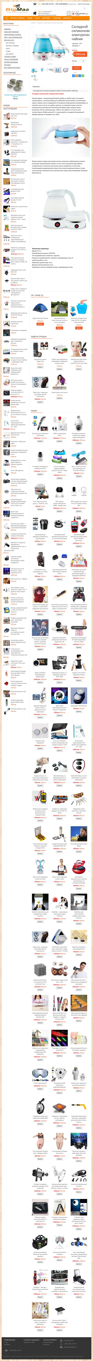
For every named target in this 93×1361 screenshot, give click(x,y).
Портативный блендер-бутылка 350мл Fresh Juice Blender (18, 673)
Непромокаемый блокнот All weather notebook (79, 1049)
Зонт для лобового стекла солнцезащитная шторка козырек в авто (60, 743)
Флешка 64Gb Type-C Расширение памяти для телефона (19, 280)
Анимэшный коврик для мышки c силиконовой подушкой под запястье (40, 606)
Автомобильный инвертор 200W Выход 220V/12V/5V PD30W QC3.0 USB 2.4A (18, 502)
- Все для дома (9, 43)
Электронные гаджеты (12, 34)
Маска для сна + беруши (19, 579)
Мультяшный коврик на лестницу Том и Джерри (79, 1014)
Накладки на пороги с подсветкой (59, 1049)
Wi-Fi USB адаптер (17, 470)
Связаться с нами (29, 1342)
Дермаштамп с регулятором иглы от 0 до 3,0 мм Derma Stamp (18, 412)
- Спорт (7, 51)
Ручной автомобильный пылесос (79, 1185)
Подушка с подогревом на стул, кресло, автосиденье (59, 1118)
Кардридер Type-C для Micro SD (18, 271)
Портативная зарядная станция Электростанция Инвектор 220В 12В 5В (19, 481)
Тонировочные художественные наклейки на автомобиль (59, 1289)
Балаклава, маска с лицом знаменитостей (18, 641)
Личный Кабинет (48, 1342)
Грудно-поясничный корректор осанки (78, 674)
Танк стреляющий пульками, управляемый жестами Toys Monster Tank (79, 1255)
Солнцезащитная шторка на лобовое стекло (19, 350)
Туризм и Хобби (10, 56)
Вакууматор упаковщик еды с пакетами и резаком (18, 341)
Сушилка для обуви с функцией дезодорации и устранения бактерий (18, 525)
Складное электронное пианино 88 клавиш (18, 535)
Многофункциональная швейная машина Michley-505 (40, 1015)
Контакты (7, 1344)
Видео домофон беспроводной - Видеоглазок (40, 675)
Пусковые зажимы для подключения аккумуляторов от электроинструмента (18, 304)
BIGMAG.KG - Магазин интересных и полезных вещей (18, 1356)
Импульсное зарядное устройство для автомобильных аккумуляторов (40, 812)
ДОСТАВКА (46, 18)
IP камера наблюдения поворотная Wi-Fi (40, 467)
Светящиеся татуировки (19, 330)
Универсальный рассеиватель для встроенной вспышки (79, 1289)
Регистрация (86, 4)
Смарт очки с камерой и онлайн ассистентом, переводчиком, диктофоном (19, 292)
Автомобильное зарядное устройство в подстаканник (40, 536)
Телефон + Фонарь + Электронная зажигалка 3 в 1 (40, 1289)
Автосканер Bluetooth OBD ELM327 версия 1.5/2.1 (59, 571)
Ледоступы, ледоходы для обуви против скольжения (40, 394)
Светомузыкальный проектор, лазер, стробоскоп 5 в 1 (17, 571)
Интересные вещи (11, 62)
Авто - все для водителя (13, 37)
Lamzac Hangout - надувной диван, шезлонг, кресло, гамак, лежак (59, 469)
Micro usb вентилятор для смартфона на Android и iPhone (79, 468)
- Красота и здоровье (12, 45)
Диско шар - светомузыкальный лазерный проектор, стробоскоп (17, 514)
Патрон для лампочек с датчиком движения (79, 1084)
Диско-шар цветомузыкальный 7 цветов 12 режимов (60, 708)
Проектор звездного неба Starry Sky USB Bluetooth (79, 1153)
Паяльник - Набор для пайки (18, 442)
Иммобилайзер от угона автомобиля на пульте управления (79, 778)
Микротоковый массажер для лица (19, 115)
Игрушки (7, 65)
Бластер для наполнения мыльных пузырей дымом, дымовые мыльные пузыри (40, 640)
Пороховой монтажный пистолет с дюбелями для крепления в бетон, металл (79, 1119)
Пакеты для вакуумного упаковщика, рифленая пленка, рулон (59, 361)
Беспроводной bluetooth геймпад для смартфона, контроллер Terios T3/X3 (79, 606)
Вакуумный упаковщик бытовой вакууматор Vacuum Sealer (78, 639)
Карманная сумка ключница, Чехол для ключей (18, 663)
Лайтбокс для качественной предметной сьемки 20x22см (78, 915)
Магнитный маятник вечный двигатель (79, 948)
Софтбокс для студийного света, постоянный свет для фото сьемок (79, 1220)
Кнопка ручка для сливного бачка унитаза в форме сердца (19, 683)
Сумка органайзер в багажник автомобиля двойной (40, 1254)
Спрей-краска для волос (59, 392)
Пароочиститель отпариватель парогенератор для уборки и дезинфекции (18, 238)
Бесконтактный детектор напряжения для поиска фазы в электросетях (59, 606)
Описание (36, 86)
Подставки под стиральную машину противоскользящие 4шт (19, 491)
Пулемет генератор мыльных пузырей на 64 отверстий (40, 1186)
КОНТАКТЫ (67, 18)
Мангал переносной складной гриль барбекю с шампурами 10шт (19, 360)
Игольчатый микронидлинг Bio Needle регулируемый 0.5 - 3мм (18, 423)
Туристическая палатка (40, 318)
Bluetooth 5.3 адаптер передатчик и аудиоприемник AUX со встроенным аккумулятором (15, 546)
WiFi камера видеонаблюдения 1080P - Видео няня (59, 503)
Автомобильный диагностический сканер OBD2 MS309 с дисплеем (79, 537)
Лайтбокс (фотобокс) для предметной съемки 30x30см (40, 914)
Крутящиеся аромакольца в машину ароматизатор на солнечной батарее (79, 880)
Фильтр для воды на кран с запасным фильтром (40, 1322)
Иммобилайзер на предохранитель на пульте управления (59, 778)
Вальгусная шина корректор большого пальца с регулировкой (18, 382)
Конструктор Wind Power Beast (79, 845)
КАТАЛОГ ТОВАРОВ (17, 18)
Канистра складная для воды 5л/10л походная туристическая (79, 320)
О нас (6, 1342)
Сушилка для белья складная (59, 1253)
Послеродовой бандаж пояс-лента (59, 1152)
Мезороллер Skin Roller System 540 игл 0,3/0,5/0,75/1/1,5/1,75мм (79, 361)
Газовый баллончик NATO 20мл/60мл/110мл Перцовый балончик (19, 171)
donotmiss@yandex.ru (70, 1347)
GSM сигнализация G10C (59, 434)
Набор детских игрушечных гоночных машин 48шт (18, 402)
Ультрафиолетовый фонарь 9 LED (17, 190)
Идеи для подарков (11, 32)
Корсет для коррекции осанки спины (59, 878)
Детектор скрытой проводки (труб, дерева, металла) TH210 (19, 227)
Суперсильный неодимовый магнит (15, 95)
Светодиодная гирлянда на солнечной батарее (19, 161)
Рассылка (46, 1344)
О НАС (37, 18)
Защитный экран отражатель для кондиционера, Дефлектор (16, 371)
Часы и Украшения (11, 59)
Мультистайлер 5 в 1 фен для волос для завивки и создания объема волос (59, 1016)
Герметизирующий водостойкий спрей (17, 701)
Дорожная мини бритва (78, 706)
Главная (33, 22)
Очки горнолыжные (40, 1083)
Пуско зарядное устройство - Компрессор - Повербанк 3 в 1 (19, 142)
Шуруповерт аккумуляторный (16, 123)
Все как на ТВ (9, 40)
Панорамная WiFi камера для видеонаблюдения (59, 1085)
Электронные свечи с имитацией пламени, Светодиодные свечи (18, 181)
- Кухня (7, 48)
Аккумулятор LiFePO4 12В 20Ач (18, 132)
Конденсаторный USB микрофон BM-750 (59, 845)
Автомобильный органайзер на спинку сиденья (40, 571)
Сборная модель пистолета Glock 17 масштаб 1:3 (17, 392)
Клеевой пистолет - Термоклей (17, 322)
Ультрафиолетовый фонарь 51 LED (17, 199)
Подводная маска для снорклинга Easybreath (40, 1117)
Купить (40, 324)
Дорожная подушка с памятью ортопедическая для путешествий (18, 631)
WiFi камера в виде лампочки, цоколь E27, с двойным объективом (19, 589)
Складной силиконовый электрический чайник (50, 22)
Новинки (7, 29)
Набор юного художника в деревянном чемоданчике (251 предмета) (40, 1051)
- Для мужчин (9, 54)
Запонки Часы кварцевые (40, 742)
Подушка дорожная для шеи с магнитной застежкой (19, 620)
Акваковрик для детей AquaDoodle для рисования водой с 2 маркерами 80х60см (79, 572)
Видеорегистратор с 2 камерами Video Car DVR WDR (59, 675)
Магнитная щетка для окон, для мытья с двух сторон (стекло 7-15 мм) (60, 949)
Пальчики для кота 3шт (18, 691)
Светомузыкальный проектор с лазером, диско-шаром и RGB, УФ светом (19, 261)
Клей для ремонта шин (18, 709)
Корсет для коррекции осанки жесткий (40, 878)
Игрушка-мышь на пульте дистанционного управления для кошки (40, 778)
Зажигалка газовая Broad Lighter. (19, 207)
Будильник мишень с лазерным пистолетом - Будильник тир (59, 639)
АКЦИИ (29, 18)
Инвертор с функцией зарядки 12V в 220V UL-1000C (19, 249)
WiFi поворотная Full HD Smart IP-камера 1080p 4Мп (79, 503)
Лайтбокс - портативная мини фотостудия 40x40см (59, 914)
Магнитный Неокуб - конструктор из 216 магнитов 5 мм (40, 982)
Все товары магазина (12, 68)
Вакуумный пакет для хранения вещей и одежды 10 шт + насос (18, 217)
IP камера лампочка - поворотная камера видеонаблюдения (79, 435)
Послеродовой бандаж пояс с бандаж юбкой (40, 1152)
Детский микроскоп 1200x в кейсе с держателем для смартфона (40, 709)
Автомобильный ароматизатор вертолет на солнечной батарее (59, 536)
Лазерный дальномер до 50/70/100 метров (19, 314)
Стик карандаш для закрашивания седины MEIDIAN (18, 152)
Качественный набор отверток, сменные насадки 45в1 (40, 846)
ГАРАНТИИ (57, 18)
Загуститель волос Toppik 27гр (40, 360)
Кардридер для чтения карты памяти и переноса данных (18, 462)
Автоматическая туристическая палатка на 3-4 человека (59, 320)
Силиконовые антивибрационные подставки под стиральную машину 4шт (19, 652)
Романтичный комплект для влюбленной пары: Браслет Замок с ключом (59, 1186)
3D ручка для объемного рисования (40, 434)
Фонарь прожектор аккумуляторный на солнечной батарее (17, 600)
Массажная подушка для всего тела (59, 981)
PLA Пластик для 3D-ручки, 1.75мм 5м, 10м (40, 502)
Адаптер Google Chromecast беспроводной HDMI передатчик (17, 559)
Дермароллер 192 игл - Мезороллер (18, 434)
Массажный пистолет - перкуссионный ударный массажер (79, 982)
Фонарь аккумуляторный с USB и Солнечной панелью (19, 610)
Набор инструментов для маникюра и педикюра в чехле (19, 452)
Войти (80, 4)
